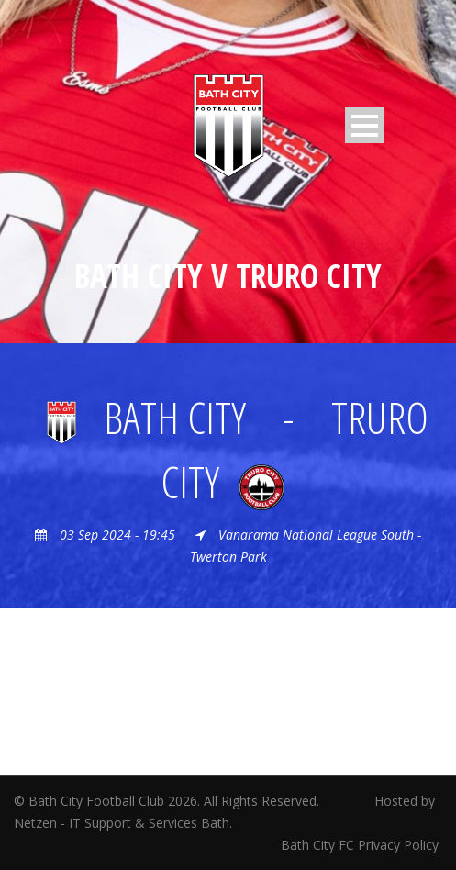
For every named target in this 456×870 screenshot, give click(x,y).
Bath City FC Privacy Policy (361, 844)
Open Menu (364, 125)
